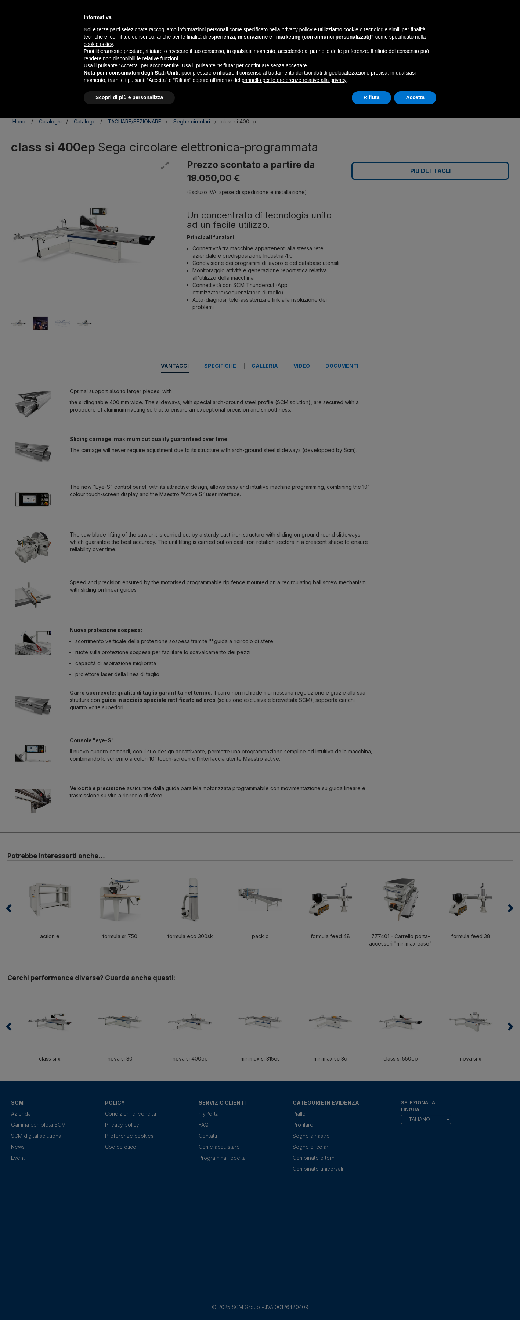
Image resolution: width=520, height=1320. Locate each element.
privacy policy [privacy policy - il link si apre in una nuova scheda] (297, 29)
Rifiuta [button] (372, 97)
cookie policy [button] (98, 44)
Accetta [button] (415, 97)
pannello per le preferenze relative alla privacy (294, 80)
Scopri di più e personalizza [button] (129, 97)
